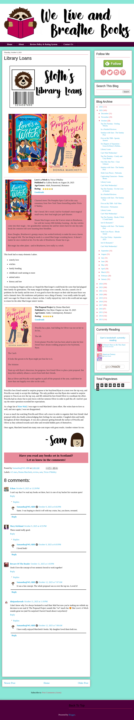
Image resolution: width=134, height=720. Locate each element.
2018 (101, 302)
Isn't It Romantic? (107, 223)
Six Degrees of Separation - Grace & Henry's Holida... (111, 145)
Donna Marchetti (25, 472)
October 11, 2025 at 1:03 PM (42, 564)
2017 (101, 305)
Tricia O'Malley (50, 472)
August (104, 254)
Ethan (12, 488)
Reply (12, 496)
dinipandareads (17, 601)
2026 (101, 107)
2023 (101, 287)
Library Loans (106, 149)
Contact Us (68, 44)
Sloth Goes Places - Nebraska (111, 173)
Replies (16, 502)
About (21, 44)
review (35, 472)
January (104, 279)
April (103, 269)
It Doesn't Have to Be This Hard (114, 345)
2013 (101, 319)
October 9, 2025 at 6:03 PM (50, 544)
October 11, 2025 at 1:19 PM (36, 601)
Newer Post (9, 683)
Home (9, 44)
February (104, 276)
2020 (101, 294)
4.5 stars (13, 472)
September (105, 251)
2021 (101, 291)
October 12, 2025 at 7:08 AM (50, 625)
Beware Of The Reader (20, 564)
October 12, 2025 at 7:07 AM (50, 582)
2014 (101, 316)
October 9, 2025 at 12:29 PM (28, 488)
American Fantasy (109, 354)
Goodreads (39, 192)
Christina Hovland (109, 346)
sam (41, 472)
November (105, 117)
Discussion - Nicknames (109, 207)
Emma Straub (107, 356)
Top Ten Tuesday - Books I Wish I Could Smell (112, 218)
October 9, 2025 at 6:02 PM (50, 507)
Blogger (72, 715)
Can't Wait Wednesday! (109, 153)
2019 (101, 298)
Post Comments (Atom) (51, 692)
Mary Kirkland (16, 526)
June (103, 261)
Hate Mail (22, 406)
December (105, 114)
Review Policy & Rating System (43, 44)
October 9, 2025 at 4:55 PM (35, 526)
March (103, 272)
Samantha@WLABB (26, 507)
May (103, 265)
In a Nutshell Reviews (108, 129)
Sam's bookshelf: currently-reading (113, 339)
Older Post (83, 683)
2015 (101, 312)
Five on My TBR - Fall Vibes (111, 203)
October (104, 121)
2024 (101, 284)
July (103, 258)
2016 (101, 309)
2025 (101, 110)
